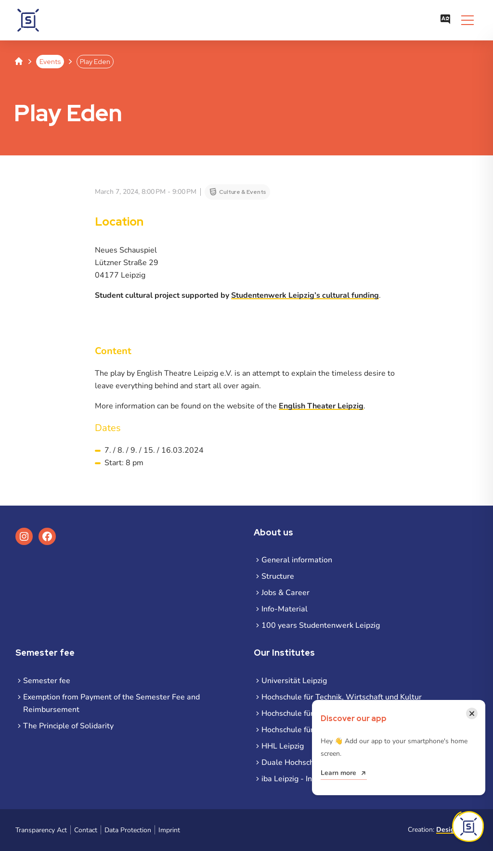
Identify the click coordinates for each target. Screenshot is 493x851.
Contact (85, 830)
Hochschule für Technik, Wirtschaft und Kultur (341, 697)
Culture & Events (242, 192)
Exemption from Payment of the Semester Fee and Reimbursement (111, 703)
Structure (277, 576)
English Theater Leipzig (321, 406)
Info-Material (284, 609)
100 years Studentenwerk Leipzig (320, 625)
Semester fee (46, 680)
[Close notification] (472, 713)
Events (50, 61)
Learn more (338, 772)
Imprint (169, 830)
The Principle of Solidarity (68, 726)
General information (296, 560)
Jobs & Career (285, 592)
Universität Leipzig (294, 680)
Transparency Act (41, 830)
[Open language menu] (445, 20)
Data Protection (127, 830)
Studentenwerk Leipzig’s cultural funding (305, 295)
